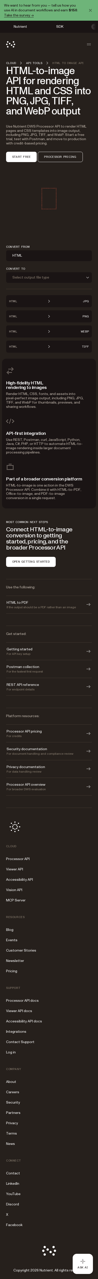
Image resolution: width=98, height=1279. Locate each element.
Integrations (16, 1031)
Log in (11, 1052)
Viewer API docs (19, 1011)
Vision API (14, 890)
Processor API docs (22, 1000)
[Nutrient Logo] (10, 44)
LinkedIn (12, 1183)
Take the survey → (19, 15)
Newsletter (15, 960)
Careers (12, 1092)
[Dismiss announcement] (90, 10)
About (11, 1081)
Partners (13, 1112)
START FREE (21, 156)
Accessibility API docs (24, 1021)
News (10, 1143)
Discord (12, 1204)
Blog (9, 929)
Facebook (14, 1225)
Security (13, 1102)
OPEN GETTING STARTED (31, 561)
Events (11, 940)
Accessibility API (19, 879)
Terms (11, 1133)
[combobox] (49, 255)
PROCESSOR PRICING (60, 156)
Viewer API (14, 869)
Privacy (12, 1123)
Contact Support (20, 1042)
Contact (13, 1173)
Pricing (11, 971)
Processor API (18, 859)
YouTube (13, 1194)
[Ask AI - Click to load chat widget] (83, 1264)
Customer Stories (21, 950)
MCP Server (16, 900)
